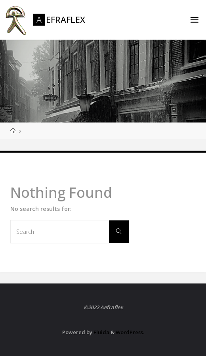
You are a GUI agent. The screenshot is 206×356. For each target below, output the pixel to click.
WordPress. (130, 332)
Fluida (100, 332)
